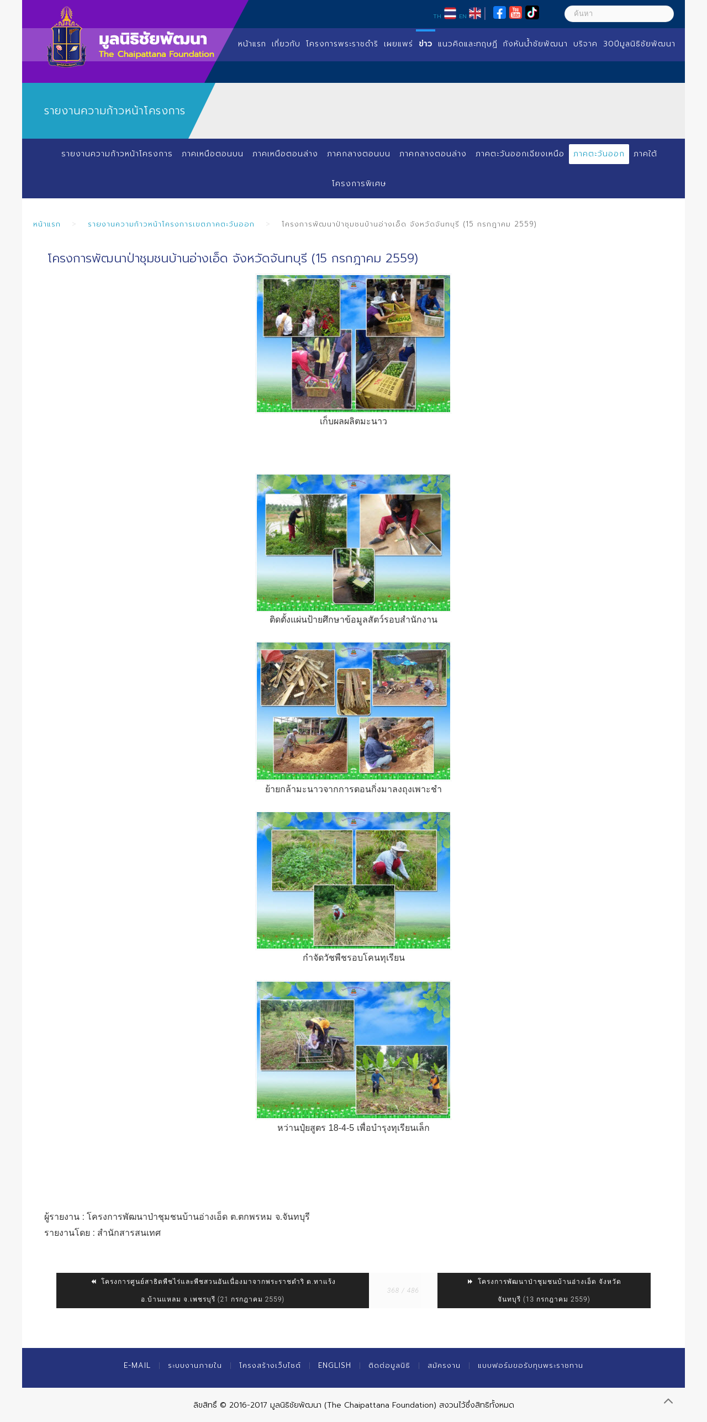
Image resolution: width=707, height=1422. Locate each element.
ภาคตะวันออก (599, 154)
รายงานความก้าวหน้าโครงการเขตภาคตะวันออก (171, 224)
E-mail (137, 1365)
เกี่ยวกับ (286, 44)
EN (463, 16)
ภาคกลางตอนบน (359, 154)
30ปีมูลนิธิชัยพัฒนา (639, 44)
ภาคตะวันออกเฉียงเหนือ (520, 154)
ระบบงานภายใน (195, 1365)
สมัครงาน (444, 1365)
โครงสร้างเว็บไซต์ (270, 1365)
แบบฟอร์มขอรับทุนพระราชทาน (530, 1365)
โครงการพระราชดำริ (342, 44)
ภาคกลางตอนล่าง (433, 154)
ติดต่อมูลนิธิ (389, 1365)
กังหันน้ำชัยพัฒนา (535, 44)
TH (437, 16)
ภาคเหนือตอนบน (213, 154)
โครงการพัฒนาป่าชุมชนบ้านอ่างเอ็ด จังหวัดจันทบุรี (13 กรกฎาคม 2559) (543, 1290)
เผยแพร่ (398, 44)
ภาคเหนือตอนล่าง (285, 154)
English (334, 1365)
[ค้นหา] (619, 14)
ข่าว (425, 44)
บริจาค (585, 44)
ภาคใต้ (645, 154)
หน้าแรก (252, 44)
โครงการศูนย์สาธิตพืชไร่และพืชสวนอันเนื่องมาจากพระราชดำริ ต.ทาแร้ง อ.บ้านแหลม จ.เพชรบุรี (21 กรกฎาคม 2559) (212, 1290)
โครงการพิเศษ (359, 183)
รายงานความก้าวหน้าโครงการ (117, 154)
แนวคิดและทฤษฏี (468, 44)
